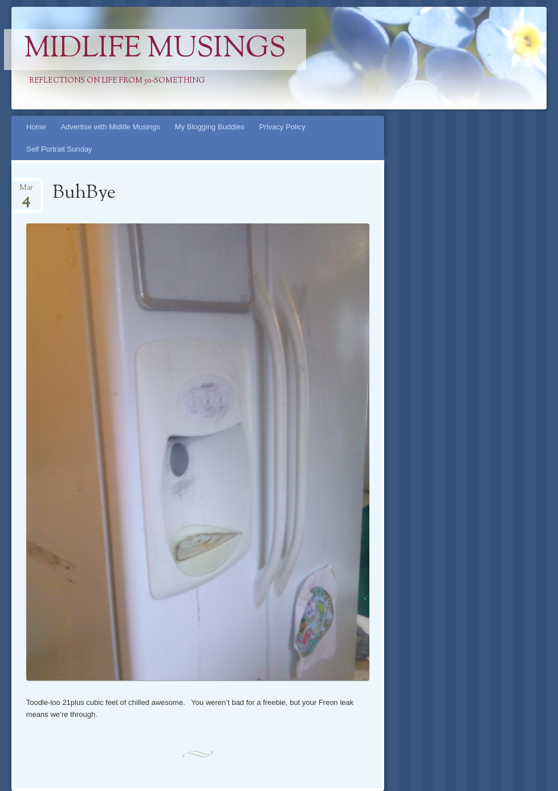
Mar (26, 191)
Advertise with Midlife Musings (110, 127)
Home (36, 127)
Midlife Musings (155, 49)
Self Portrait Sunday (59, 149)
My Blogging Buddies (210, 127)
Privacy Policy (282, 127)
